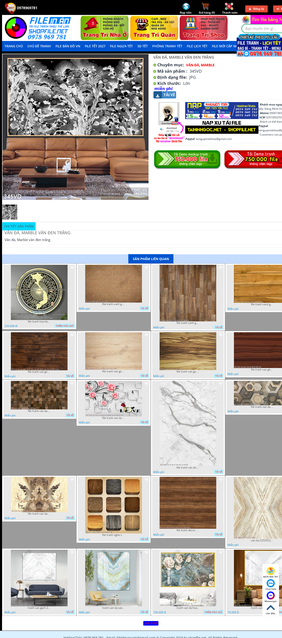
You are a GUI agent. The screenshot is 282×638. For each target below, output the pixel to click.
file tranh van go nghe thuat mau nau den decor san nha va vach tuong (39, 371)
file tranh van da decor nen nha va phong (188, 467)
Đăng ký (256, 9)
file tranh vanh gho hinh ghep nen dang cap (188, 323)
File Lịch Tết (197, 46)
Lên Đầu (270, 609)
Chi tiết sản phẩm (19, 226)
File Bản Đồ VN (68, 46)
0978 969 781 (270, 572)
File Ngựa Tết (121, 46)
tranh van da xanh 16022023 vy (113, 607)
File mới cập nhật (227, 46)
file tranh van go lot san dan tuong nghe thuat (113, 371)
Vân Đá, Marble (200, 65)
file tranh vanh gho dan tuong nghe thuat (262, 304)
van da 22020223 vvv (262, 540)
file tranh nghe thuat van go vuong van (113, 535)
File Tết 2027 (95, 46)
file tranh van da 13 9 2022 (39, 513)
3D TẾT (142, 46)
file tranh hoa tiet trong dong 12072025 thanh (39, 321)
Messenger (271, 597)
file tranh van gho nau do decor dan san (262, 369)
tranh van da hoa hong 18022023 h (188, 607)
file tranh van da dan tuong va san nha (262, 407)
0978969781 (21, 7)
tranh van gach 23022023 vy (39, 607)
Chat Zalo (270, 584)
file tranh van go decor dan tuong (188, 371)
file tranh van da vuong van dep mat (39, 411)
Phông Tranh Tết (167, 46)
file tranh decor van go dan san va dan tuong (188, 530)
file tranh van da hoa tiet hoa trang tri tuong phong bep (113, 418)
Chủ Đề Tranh (39, 46)
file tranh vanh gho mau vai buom (113, 304)
